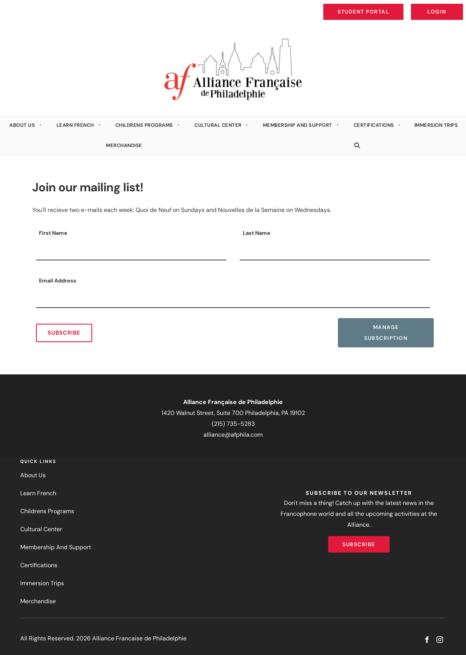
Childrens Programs (144, 125)
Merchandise (124, 145)
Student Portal (380, 6)
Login (456, 6)
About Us (22, 125)
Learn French (75, 125)
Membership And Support (297, 125)
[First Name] (131, 251)
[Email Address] (233, 298)
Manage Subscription (373, 323)
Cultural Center (218, 125)
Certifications (374, 125)
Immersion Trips (42, 583)
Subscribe (64, 333)
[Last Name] (335, 251)
